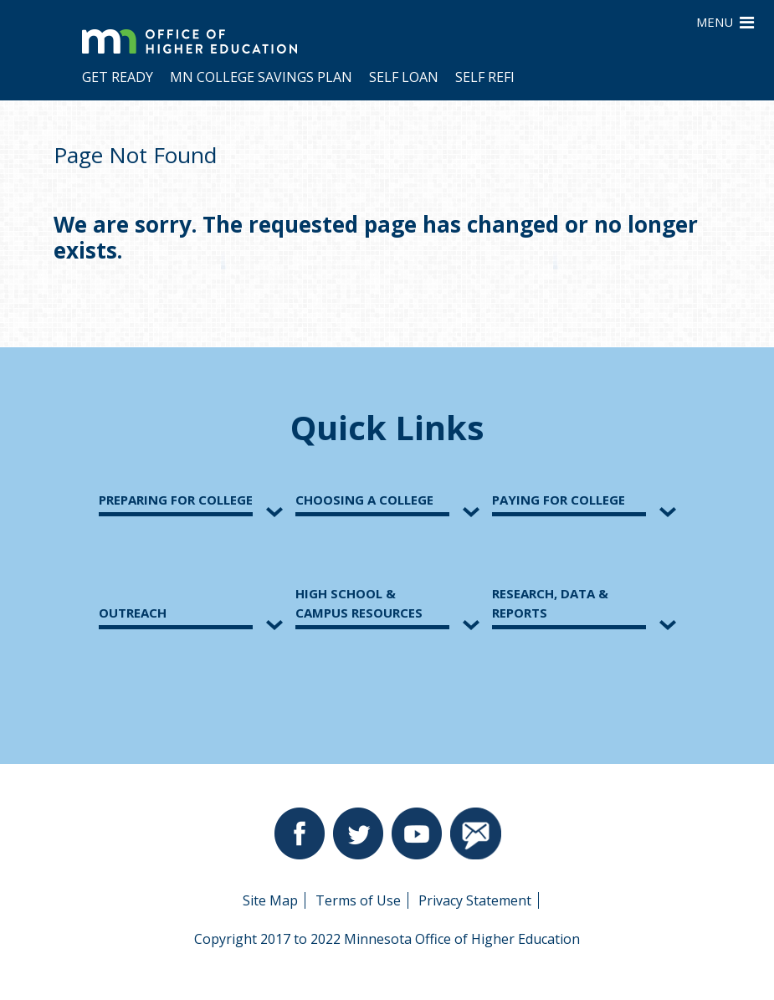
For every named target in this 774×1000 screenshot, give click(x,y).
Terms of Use (358, 900)
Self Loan (403, 77)
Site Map (270, 900)
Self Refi (485, 77)
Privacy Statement (474, 900)
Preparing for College (176, 499)
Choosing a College (364, 499)
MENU (725, 21)
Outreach (133, 612)
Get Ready (117, 77)
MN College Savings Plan (261, 77)
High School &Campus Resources (359, 602)
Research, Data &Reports (550, 602)
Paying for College (558, 499)
